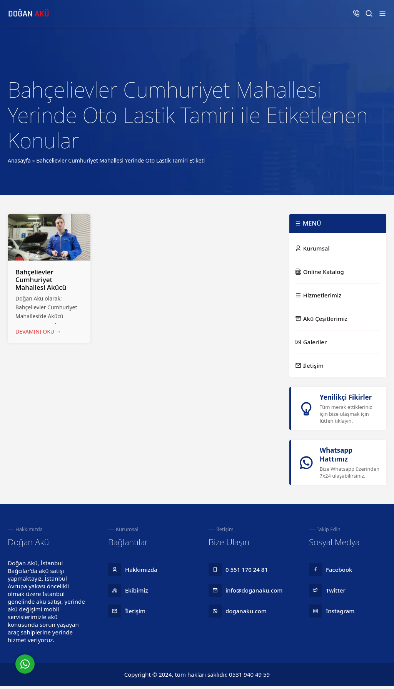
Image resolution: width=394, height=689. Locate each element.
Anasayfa (19, 160)
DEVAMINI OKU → (38, 331)
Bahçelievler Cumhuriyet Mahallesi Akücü (40, 279)
